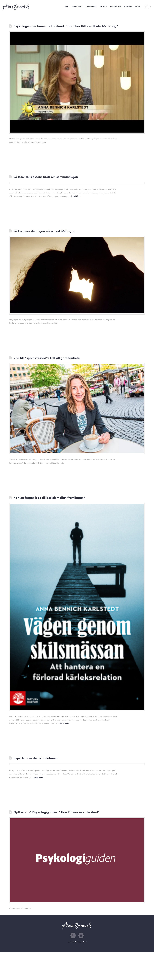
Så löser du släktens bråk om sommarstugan (45, 177)
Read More (76, 196)
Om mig (103, 7)
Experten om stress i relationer (35, 758)
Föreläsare (91, 7)
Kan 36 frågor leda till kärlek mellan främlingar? (49, 498)
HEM (67, 7)
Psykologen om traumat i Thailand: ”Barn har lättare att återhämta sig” (65, 26)
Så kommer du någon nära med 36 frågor (44, 231)
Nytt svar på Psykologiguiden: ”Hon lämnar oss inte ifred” (56, 812)
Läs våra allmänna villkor (77, 941)
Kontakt (128, 7)
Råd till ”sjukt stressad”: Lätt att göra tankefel (46, 358)
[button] (115, 6)
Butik (137, 7)
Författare (77, 7)
